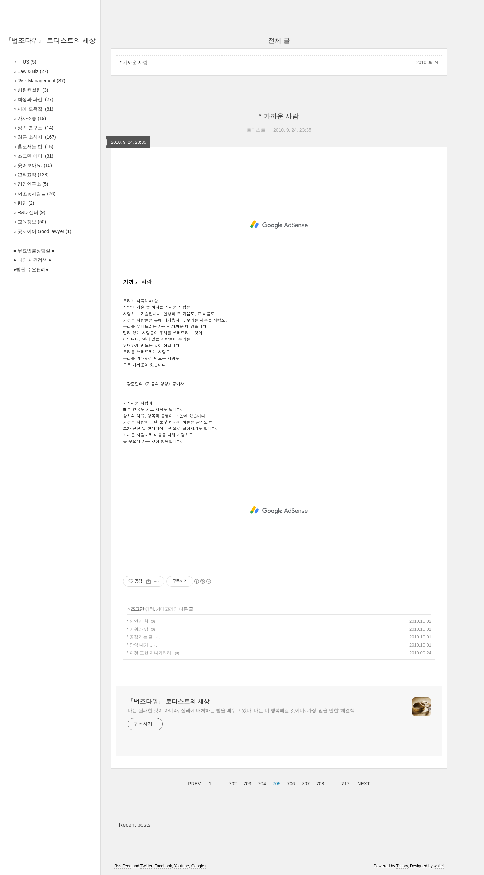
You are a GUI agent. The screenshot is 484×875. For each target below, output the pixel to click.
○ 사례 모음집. (33, 109)
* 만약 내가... (139, 645)
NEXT (363, 782)
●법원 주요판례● (31, 269)
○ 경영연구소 (30, 184)
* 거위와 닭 (137, 629)
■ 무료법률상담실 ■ (34, 250)
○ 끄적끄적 (31, 174)
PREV (193, 782)
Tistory (402, 866)
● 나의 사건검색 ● (32, 260)
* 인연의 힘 (137, 621)
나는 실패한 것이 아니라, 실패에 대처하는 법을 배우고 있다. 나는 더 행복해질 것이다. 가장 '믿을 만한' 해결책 (241, 710)
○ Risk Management (39, 80)
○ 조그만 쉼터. (33, 156)
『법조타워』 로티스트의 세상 (50, 40)
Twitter (146, 866)
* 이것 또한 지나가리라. (150, 652)
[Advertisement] (279, 225)
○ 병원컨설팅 (30, 90)
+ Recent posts (132, 825)
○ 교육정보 (29, 221)
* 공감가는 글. (140, 636)
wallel (439, 866)
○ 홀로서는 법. (33, 146)
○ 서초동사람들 (34, 193)
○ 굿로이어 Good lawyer (42, 231)
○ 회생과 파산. (33, 99)
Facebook (163, 866)
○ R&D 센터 (29, 212)
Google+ (199, 866)
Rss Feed (122, 866)
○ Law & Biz (30, 71)
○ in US (24, 62)
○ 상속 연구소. (33, 127)
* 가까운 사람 (134, 62)
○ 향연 (23, 203)
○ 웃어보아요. (32, 165)
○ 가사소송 (29, 118)
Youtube (181, 866)
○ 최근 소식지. (34, 137)
